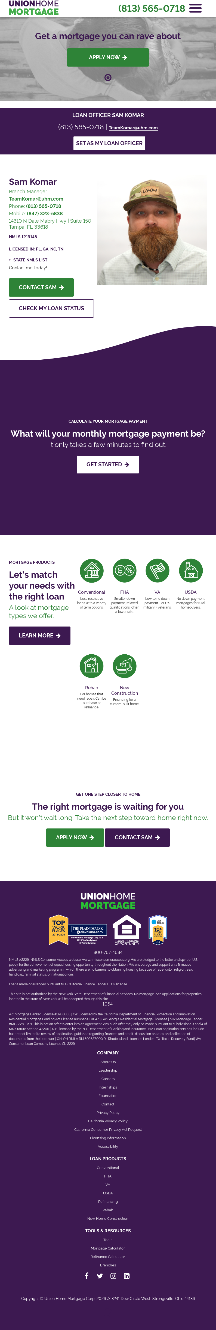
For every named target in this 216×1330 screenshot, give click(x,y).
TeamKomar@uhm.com (133, 127)
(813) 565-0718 (151, 8)
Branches (108, 1265)
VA (108, 1185)
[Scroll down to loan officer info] (108, 74)
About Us (108, 1062)
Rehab (108, 1210)
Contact (107, 1104)
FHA (108, 1176)
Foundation (108, 1096)
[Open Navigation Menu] (195, 8)
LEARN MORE (40, 635)
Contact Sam (41, 287)
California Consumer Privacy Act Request (108, 1130)
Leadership (107, 1070)
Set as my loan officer (109, 143)
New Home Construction (107, 1218)
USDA (108, 1193)
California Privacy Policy (108, 1121)
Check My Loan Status (51, 308)
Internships (108, 1087)
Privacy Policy (108, 1113)
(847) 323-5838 (45, 213)
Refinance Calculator (108, 1257)
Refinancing (108, 1202)
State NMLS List (30, 260)
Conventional (108, 1168)
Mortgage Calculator (108, 1248)
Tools (107, 1240)
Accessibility (108, 1146)
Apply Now (108, 57)
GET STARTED (108, 464)
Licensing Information (108, 1138)
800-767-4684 (108, 952)
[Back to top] (108, 1315)
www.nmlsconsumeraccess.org (105, 960)
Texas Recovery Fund (178, 1039)
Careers (108, 1079)
